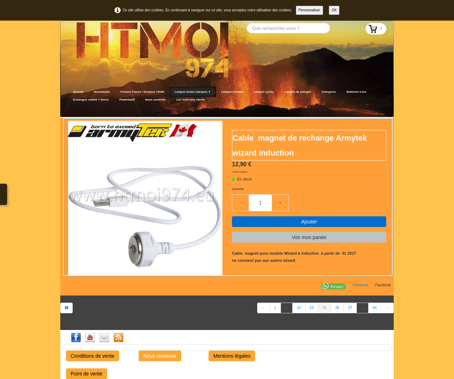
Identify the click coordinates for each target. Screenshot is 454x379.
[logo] (70, 108)
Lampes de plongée (297, 91)
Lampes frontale (232, 91)
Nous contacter (155, 99)
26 (337, 308)
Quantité (238, 189)
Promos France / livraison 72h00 (142, 91)
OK (334, 10)
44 (375, 308)
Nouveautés (102, 91)
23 (299, 308)
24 (312, 308)
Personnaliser (309, 10)
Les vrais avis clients (191, 99)
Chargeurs (329, 91)
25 (324, 308)
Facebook (360, 285)
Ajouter (309, 221)
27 (350, 308)
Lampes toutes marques (193, 91)
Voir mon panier (309, 237)
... (286, 308)
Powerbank (127, 99)
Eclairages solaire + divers (91, 99)
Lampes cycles (264, 91)
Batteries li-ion (356, 91)
